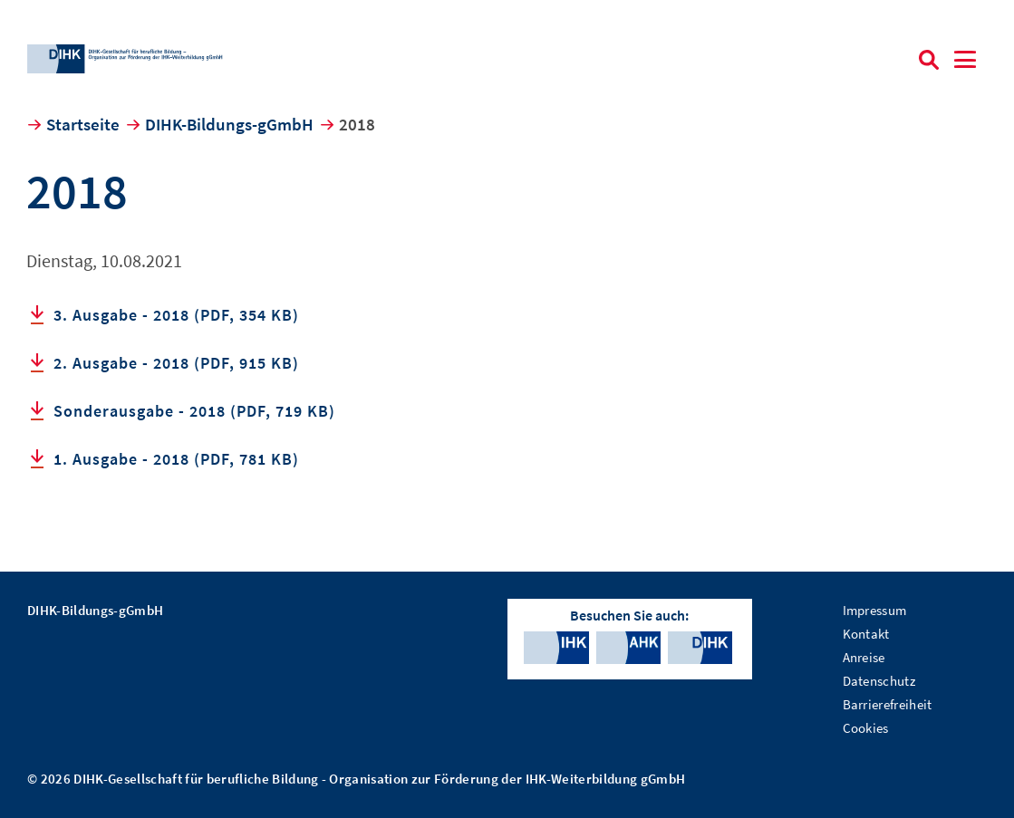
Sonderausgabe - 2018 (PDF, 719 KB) (194, 410)
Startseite (83, 124)
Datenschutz (879, 680)
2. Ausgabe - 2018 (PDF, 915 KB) (176, 362)
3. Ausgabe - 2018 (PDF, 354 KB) (176, 314)
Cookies (866, 727)
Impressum (875, 610)
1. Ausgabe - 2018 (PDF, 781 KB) (176, 458)
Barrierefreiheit (887, 704)
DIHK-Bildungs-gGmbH (229, 124)
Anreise (864, 657)
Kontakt (866, 633)
